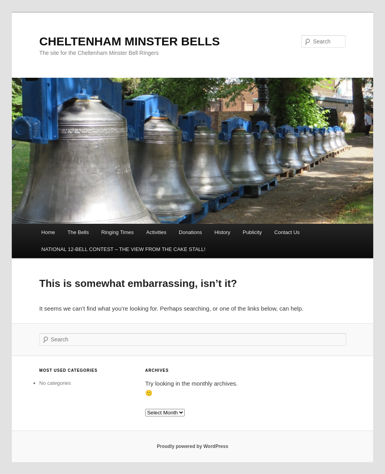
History (222, 232)
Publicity (252, 232)
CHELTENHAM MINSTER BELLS (129, 41)
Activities (156, 232)
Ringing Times (117, 232)
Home (48, 232)
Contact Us (286, 232)
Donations (190, 232)
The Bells (78, 232)
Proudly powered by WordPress (192, 446)
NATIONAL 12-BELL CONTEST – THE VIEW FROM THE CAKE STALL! (123, 249)
